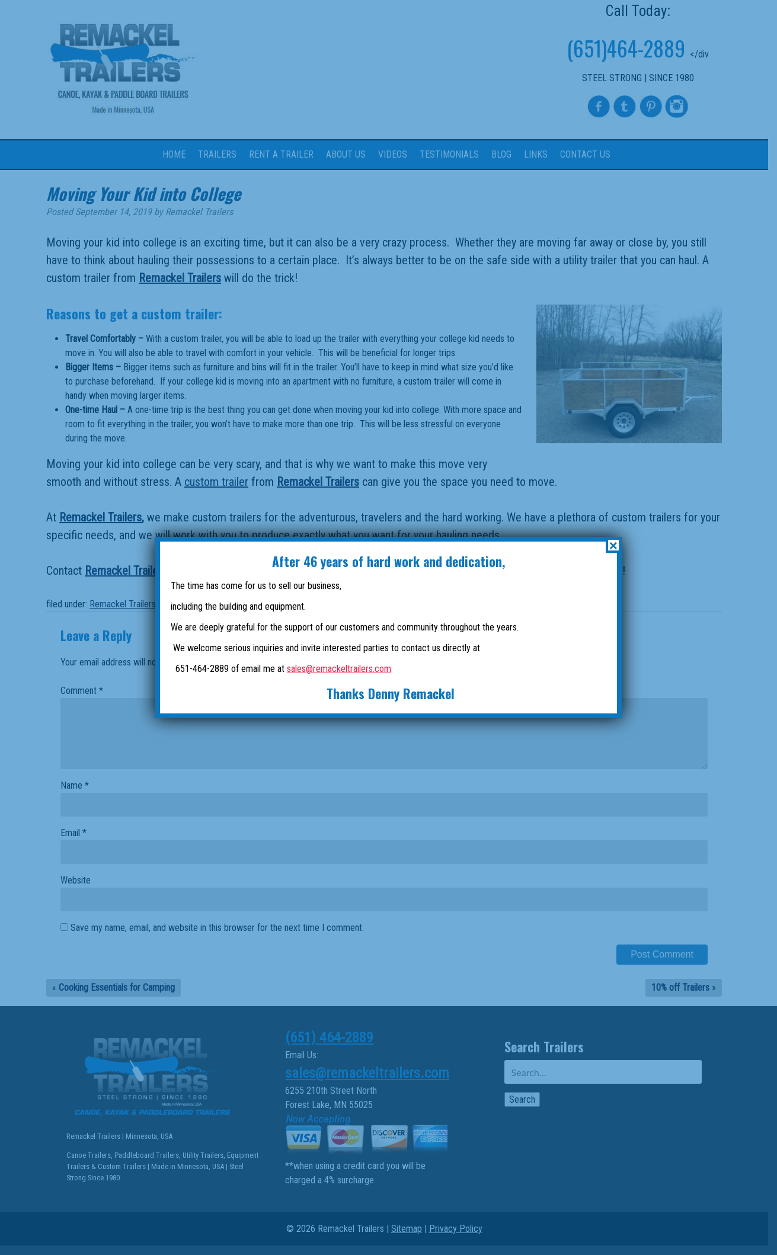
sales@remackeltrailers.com (339, 668)
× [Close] (613, 545)
